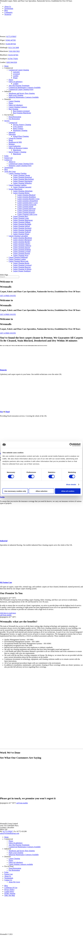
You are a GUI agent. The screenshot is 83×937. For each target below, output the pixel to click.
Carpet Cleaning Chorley (21, 244)
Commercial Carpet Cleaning (19, 70)
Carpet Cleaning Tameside (22, 230)
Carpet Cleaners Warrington (22, 181)
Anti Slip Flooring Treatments (19, 85)
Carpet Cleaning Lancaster (22, 187)
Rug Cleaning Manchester (22, 113)
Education (12, 134)
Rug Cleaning (13, 109)
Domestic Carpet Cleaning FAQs (20, 166)
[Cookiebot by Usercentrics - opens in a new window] (71, 444)
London (15, 76)
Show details (71, 484)
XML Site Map (9, 895)
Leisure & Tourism (15, 138)
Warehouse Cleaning (20, 130)
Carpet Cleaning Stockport (22, 228)
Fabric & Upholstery (16, 105)
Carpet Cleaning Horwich (26, 210)
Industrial (7, 91)
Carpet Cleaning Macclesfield (23, 179)
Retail (11, 140)
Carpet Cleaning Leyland (21, 251)
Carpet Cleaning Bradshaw (26, 197)
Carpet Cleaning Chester (21, 175)
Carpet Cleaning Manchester (23, 220)
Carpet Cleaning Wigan (21, 234)
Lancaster (16, 72)
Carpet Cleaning (14, 101)
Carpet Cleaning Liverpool (22, 265)
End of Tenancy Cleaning (17, 152)
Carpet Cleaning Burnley (21, 242)
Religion (12, 144)
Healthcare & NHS (15, 142)
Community (8, 12)
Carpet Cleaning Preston (21, 253)
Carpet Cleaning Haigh (25, 207)
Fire (1, 412)
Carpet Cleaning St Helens (22, 269)
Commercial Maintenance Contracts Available (25, 87)
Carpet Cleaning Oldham (21, 222)
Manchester (17, 150)
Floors (11, 80)
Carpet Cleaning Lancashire (18, 236)
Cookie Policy (9, 891)
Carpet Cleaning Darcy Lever (27, 203)
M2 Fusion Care (22, 582)
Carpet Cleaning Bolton (21, 193)
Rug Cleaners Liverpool (21, 111)
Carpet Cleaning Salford (21, 226)
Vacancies (7, 14)
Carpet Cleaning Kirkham (22, 249)
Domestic (7, 99)
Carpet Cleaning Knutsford (22, 177)
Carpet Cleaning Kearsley (26, 212)
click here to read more (8, 613)
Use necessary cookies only (15, 491)
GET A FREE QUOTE (8, 296)
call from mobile (6, 615)
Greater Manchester (15, 189)
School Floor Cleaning (21, 136)
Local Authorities (15, 146)
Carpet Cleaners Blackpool (22, 240)
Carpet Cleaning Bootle (21, 263)
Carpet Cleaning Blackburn (22, 238)
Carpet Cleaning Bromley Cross (28, 199)
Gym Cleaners (18, 126)
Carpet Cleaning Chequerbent (27, 201)
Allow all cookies (67, 491)
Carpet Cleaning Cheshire (17, 173)
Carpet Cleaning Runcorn (22, 267)
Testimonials (8, 8)
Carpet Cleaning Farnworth (26, 205)
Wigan (15, 78)
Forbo (6, 156)
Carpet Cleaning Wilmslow (22, 183)
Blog (6, 10)
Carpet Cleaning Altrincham (22, 191)
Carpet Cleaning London (17, 259)
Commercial (8, 68)
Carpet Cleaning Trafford (21, 232)
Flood (7, 412)
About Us (7, 6)
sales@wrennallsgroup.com (9, 833)
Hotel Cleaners (18, 128)
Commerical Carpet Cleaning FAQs (21, 89)
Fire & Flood (8, 115)
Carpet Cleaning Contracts (18, 107)
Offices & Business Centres (18, 148)
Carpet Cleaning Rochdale (22, 224)
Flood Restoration (15, 117)
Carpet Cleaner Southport (22, 271)
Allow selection (41, 491)
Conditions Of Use (10, 888)
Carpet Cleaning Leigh (21, 218)
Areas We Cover (10, 171)
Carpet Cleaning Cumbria (17, 185)
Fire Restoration (14, 119)
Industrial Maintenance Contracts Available (24, 97)
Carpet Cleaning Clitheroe (22, 246)
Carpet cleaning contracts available (21, 864)
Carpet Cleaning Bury (20, 216)
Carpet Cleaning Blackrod (26, 195)
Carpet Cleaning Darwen (21, 248)
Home (6, 66)
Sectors (6, 121)
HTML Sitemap (9, 893)
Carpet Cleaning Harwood (26, 208)
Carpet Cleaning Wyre (20, 255)
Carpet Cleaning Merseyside (18, 261)
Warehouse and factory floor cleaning (22, 93)
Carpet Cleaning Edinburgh (18, 257)
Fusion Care (8, 158)
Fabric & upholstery (16, 82)
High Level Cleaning (16, 95)
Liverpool (16, 74)
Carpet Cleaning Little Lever (27, 214)
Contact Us (8, 160)
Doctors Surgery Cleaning (22, 125)
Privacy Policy (9, 889)
